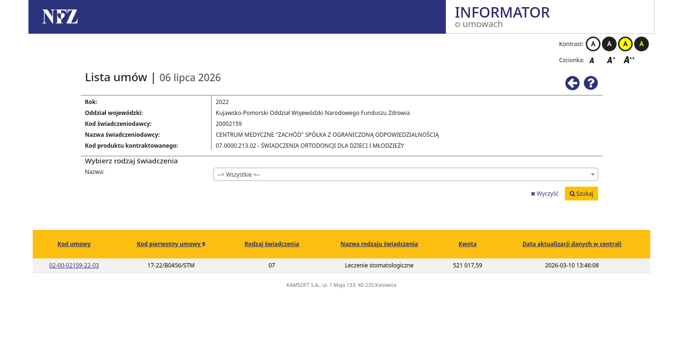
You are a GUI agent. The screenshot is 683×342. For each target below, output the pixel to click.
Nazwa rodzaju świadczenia (379, 244)
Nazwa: (94, 172)
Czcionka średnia (612, 59)
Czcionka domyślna (594, 59)
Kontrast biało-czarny (593, 44)
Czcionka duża (629, 59)
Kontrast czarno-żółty (641, 44)
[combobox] (406, 174)
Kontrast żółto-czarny (625, 44)
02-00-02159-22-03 (74, 265)
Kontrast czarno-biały (609, 44)
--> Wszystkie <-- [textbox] (239, 175)
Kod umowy (74, 244)
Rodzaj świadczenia (271, 244)
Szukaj (581, 194)
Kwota (468, 244)
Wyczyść (544, 194)
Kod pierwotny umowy (169, 244)
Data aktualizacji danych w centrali (571, 244)
